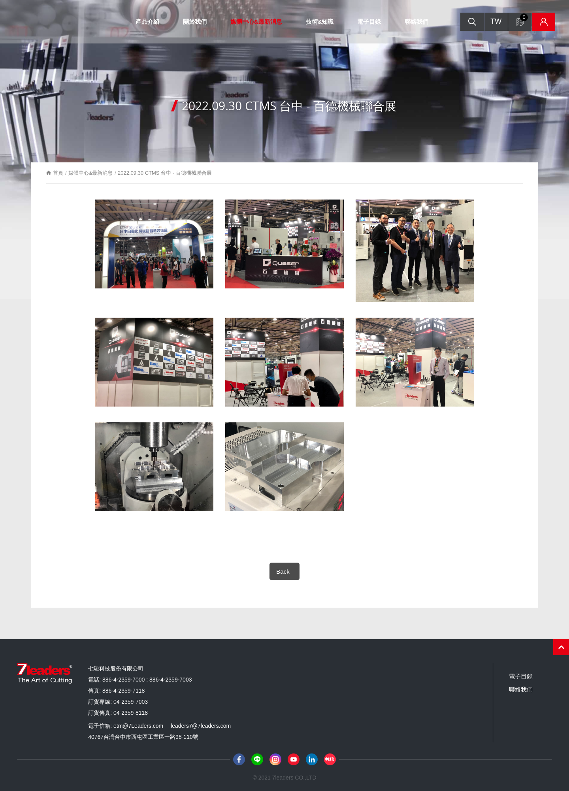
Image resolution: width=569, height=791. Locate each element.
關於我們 (193, 21)
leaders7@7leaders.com (201, 726)
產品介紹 (146, 21)
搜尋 (467, 22)
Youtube (294, 759)
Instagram (275, 759)
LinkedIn (312, 759)
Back (282, 571)
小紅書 (330, 759)
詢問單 (520, 18)
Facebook (239, 759)
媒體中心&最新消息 (255, 21)
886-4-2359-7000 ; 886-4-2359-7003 (147, 679)
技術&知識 (319, 21)
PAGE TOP (561, 647)
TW (491, 22)
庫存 (540, 22)
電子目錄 (368, 21)
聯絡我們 (416, 21)
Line (257, 759)
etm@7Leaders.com (138, 726)
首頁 (58, 172)
